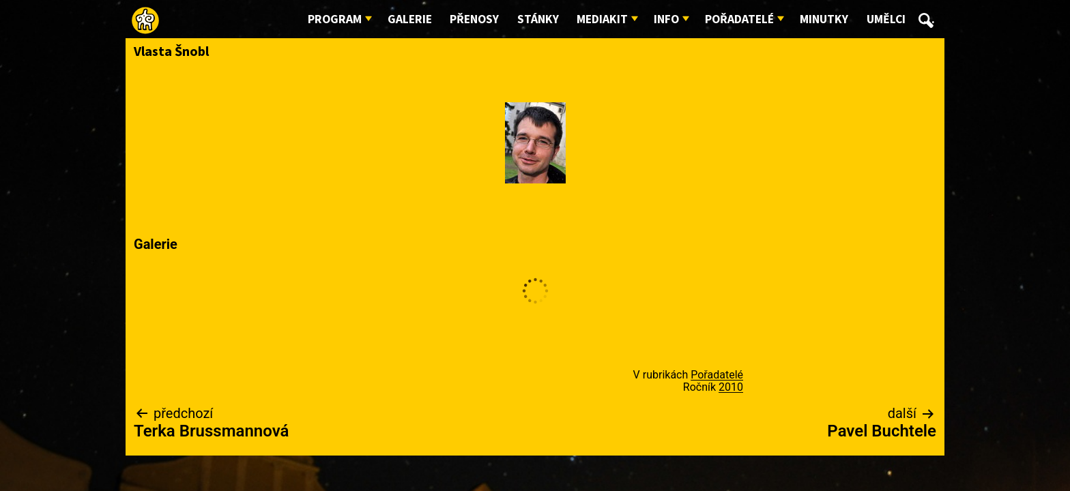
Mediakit (602, 19)
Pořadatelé (739, 19)
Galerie (410, 19)
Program (335, 19)
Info (666, 19)
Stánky (538, 19)
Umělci (886, 19)
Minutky (824, 19)
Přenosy (474, 19)
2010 (731, 387)
